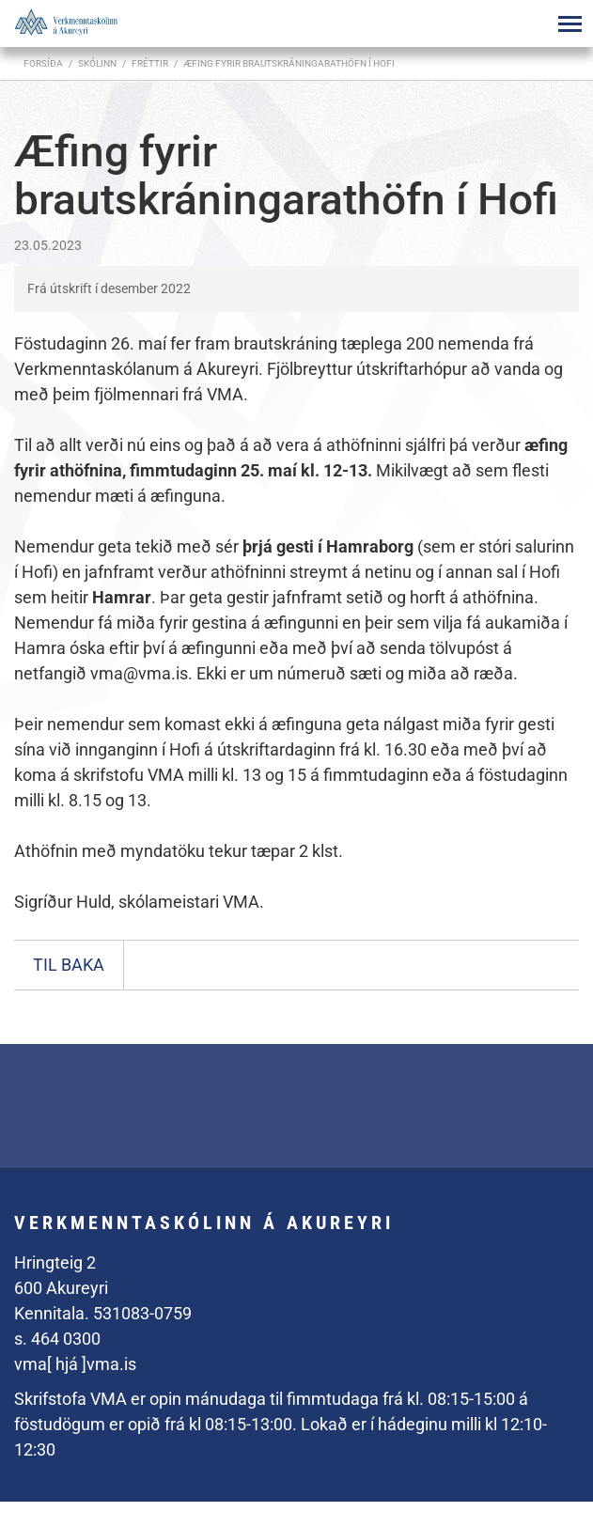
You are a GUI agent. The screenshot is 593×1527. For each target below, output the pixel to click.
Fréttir (150, 63)
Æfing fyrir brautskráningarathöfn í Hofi (289, 63)
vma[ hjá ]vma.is (75, 1364)
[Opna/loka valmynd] (569, 23)
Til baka (68, 964)
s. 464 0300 (57, 1338)
